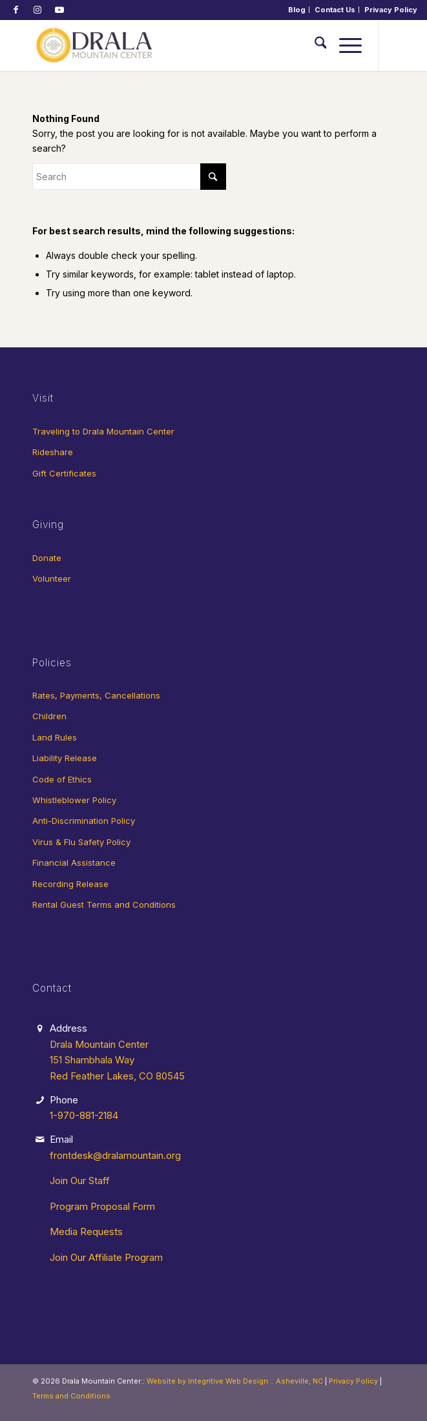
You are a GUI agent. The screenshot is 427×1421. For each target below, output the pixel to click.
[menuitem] (297, 9)
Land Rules (54, 737)
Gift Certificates (64, 473)
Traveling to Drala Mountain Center (103, 431)
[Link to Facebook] (15, 9)
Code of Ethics (62, 779)
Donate (46, 558)
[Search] (314, 45)
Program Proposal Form (102, 1206)
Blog (297, 9)
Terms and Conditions (71, 1395)
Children (49, 716)
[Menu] (344, 45)
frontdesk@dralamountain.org (115, 1155)
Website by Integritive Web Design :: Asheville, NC (235, 1380)
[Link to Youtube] (59, 9)
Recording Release (70, 884)
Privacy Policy (390, 9)
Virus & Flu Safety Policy (81, 842)
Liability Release (64, 758)
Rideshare (52, 452)
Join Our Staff (80, 1180)
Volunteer (51, 578)
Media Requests (86, 1231)
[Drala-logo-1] (177, 45)
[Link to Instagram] (37, 9)
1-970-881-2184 (84, 1115)
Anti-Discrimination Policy (83, 820)
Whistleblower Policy (74, 800)
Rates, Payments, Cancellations (96, 695)
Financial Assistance (74, 862)
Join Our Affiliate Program (106, 1257)
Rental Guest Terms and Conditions (104, 904)
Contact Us (335, 9)
